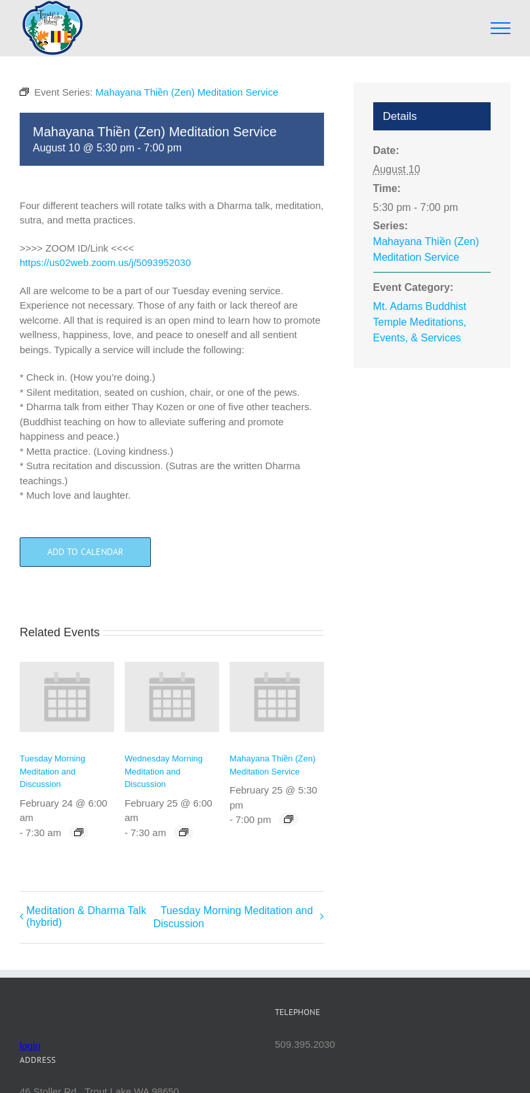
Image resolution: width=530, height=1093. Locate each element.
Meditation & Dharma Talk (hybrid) (86, 916)
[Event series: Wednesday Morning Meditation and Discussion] (183, 832)
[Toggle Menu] (500, 28)
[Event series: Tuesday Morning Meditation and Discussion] (78, 832)
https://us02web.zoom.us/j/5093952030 (105, 262)
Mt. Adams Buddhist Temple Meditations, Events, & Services (419, 322)
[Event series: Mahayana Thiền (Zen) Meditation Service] (288, 819)
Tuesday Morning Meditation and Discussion (52, 771)
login (30, 1045)
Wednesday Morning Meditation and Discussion (164, 771)
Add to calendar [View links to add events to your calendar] (85, 552)
